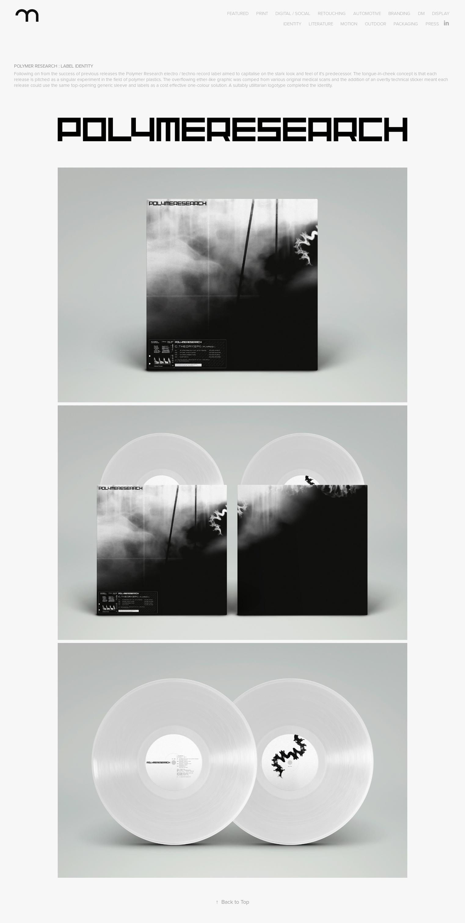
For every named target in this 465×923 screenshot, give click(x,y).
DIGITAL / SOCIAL (293, 13)
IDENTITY (292, 23)
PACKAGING (406, 23)
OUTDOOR (375, 23)
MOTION (348, 23)
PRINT (262, 13)
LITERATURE (321, 23)
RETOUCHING (332, 13)
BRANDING (399, 13)
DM (421, 13)
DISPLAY (440, 13)
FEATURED (238, 13)
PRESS (432, 23)
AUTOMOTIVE (367, 13)
